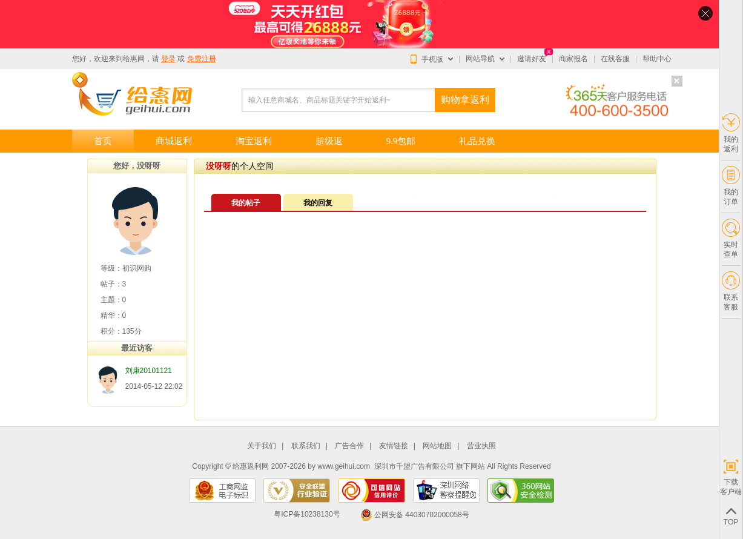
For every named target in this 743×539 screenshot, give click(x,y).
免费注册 (201, 59)
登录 (168, 59)
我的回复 (317, 203)
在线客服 (615, 59)
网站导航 (480, 59)
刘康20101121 (148, 370)
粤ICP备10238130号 (307, 515)
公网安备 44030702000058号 (414, 515)
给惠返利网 (251, 466)
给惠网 (134, 59)
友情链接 (393, 446)
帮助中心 (657, 59)
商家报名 (573, 59)
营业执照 (481, 446)
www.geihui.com (343, 466)
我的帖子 (245, 203)
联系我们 (305, 446)
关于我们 (261, 446)
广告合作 (349, 446)
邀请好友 (531, 59)
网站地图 (437, 446)
